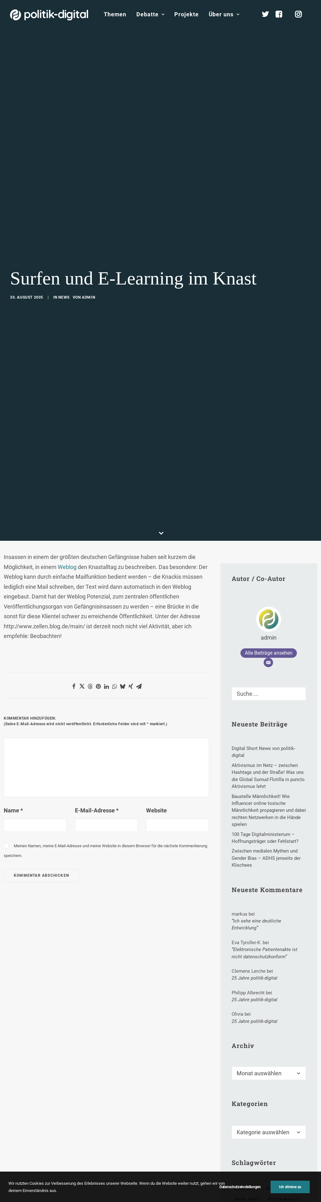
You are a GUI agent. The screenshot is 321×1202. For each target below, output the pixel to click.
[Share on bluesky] (122, 630)
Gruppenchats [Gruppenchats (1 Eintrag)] (250, 1175)
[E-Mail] (268, 606)
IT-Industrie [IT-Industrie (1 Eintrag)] (247, 1197)
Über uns (224, 14)
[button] (298, 636)
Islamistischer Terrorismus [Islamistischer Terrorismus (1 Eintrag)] (263, 1186)
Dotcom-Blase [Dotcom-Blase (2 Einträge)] (284, 1143)
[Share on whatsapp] (114, 630)
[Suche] (269, 638)
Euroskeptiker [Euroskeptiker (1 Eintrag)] (250, 1154)
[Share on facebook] (73, 630)
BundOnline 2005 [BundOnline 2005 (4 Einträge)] (283, 1133)
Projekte (186, 14)
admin (88, 269)
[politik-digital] (49, 14)
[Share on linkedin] (106, 630)
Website (156, 754)
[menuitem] (115, 14)
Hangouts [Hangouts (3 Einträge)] (286, 1175)
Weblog (68, 511)
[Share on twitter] (82, 630)
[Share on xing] (130, 630)
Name (13, 754)
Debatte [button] (150, 14)
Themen (115, 14)
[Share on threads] (90, 630)
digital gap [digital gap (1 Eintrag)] (247, 1143)
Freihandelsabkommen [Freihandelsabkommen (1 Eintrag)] (258, 1165)
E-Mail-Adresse (96, 754)
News (63, 269)
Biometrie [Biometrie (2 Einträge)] (246, 1133)
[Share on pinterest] (98, 630)
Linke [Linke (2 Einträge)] (277, 1197)
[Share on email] (139, 630)
